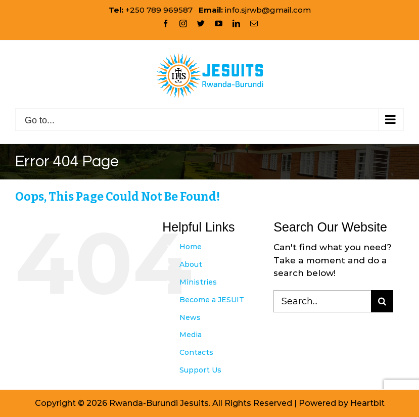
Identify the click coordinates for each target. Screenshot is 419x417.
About (190, 264)
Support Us (200, 370)
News (190, 317)
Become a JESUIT (211, 299)
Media (190, 334)
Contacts (196, 352)
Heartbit (367, 403)
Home (190, 246)
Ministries (198, 282)
